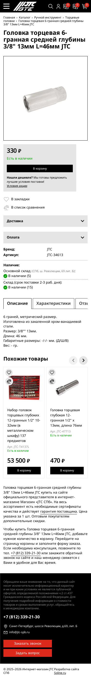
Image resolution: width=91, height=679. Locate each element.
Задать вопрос (28, 653)
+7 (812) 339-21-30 (26, 552)
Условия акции (17, 186)
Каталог (24, 17)
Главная (9, 17)
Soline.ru (60, 673)
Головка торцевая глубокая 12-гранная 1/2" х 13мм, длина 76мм (66, 417)
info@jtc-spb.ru (19, 632)
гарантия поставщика (58, 511)
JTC (49, 249)
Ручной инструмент (47, 17)
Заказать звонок (27, 643)
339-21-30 (21, 617)
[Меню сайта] (6, 6)
